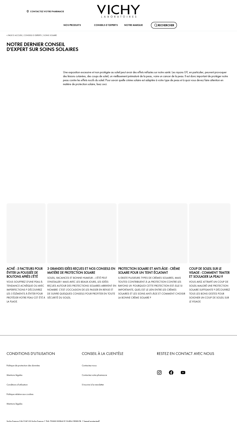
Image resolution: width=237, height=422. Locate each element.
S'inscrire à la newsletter (93, 384)
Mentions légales (14, 375)
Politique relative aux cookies (20, 394)
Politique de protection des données (23, 365)
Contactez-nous (89, 365)
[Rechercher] (164, 25)
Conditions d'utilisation (17, 384)
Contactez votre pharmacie (94, 375)
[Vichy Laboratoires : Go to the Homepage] (118, 11)
